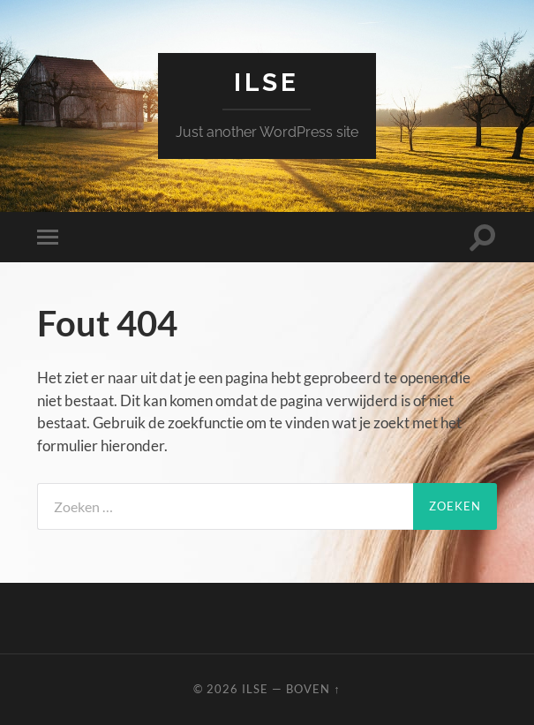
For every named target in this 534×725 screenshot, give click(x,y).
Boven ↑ (313, 689)
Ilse (266, 82)
